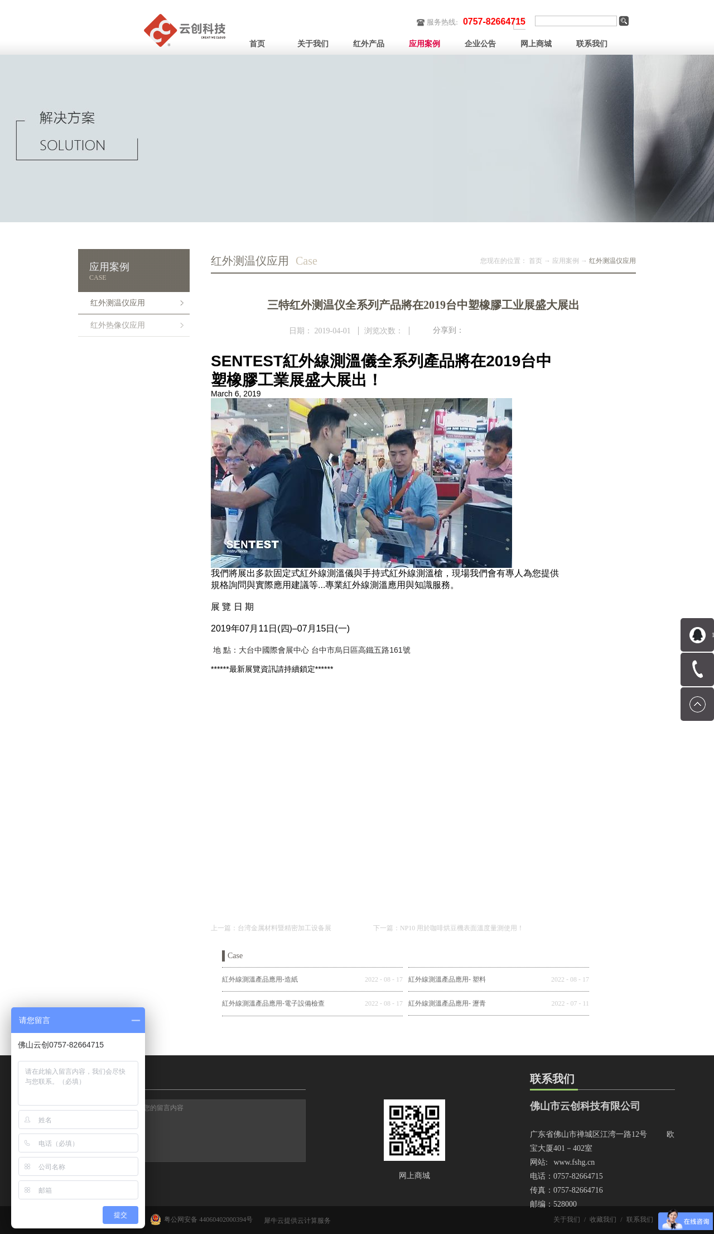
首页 (257, 44)
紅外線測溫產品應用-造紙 (260, 979)
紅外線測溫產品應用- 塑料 (447, 979)
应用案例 (565, 261)
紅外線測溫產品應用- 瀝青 (447, 1003)
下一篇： (448, 928)
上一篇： (271, 928)
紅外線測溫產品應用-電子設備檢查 (273, 1003)
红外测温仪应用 (612, 261)
